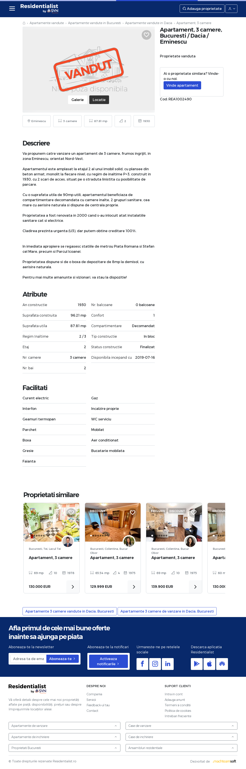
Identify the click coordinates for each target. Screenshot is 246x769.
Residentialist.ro (39, 8)
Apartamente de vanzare (64, 726)
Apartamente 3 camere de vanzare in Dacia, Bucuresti (167, 611)
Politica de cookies (178, 710)
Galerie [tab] (77, 100)
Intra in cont (174, 694)
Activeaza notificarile (108, 661)
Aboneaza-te (62, 659)
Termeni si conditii (178, 705)
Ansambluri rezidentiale (181, 748)
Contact (92, 710)
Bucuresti (173, 35)
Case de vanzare (181, 726)
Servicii (91, 700)
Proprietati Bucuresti (64, 748)
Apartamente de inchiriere (64, 737)
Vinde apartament (182, 85)
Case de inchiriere (181, 737)
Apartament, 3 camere (50, 557)
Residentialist (27, 689)
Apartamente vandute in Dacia (148, 23)
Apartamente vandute (47, 23)
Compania (94, 694)
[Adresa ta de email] (28, 659)
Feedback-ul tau (98, 705)
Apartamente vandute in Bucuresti (94, 23)
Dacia (198, 35)
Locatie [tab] (99, 100)
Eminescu (173, 41)
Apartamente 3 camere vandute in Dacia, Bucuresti (69, 611)
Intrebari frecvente (178, 716)
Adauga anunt (175, 700)
